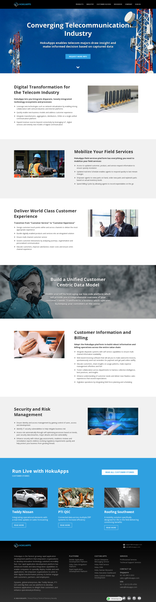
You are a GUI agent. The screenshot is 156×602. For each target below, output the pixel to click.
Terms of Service (44, 598)
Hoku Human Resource (103, 570)
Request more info (78, 56)
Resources (118, 4)
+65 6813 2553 (128, 575)
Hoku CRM (98, 567)
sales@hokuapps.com (131, 547)
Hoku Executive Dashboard (105, 573)
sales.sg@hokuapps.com (129, 578)
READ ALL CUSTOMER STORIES (119, 472)
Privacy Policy (32, 598)
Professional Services (128, 559)
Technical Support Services (130, 562)
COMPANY (128, 4)
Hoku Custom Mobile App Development (104, 576)
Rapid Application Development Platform (78, 570)
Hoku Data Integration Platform (78, 565)
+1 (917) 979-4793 (129, 584)
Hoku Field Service (101, 564)
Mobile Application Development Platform (78, 560)
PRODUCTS (79, 4)
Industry (90, 4)
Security (54, 598)
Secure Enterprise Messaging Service (101, 560)
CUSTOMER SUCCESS (104, 4)
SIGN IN (138, 4)
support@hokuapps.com (132, 544)
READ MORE (19, 525)
